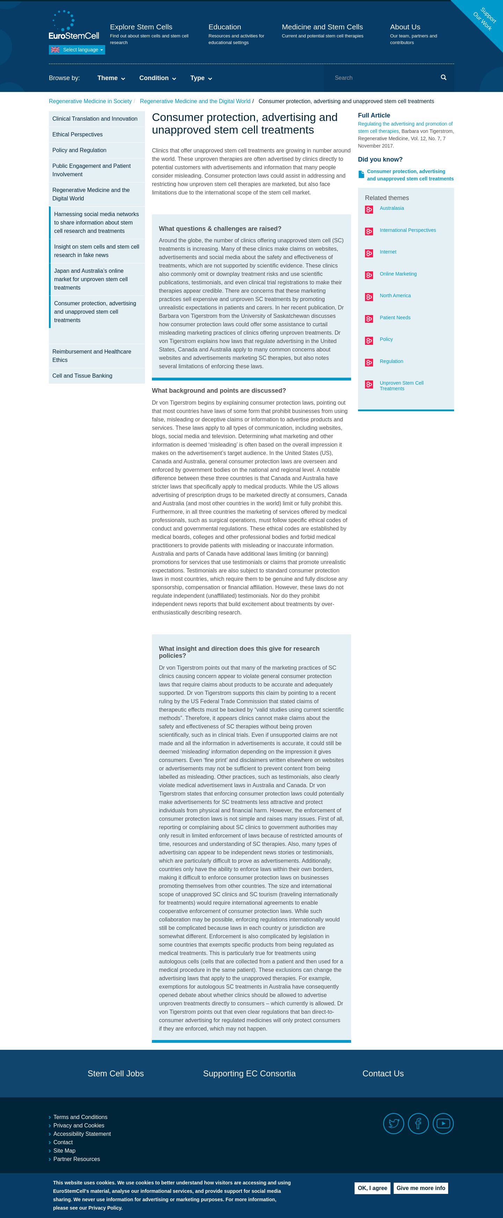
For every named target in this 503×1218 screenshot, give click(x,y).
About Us (405, 27)
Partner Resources (76, 1159)
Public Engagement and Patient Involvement (91, 170)
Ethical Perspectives (77, 134)
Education (225, 27)
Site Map (64, 1151)
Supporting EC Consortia (249, 1073)
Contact (63, 1142)
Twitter (393, 1123)
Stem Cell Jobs (116, 1073)
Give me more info (420, 1193)
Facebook (418, 1123)
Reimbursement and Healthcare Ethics (91, 356)
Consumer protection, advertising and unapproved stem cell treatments (95, 311)
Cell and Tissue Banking (82, 376)
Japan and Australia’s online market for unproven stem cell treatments (91, 279)
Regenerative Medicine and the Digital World (195, 101)
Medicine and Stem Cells (322, 27)
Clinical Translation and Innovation (95, 119)
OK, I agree (372, 1193)
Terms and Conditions (80, 1117)
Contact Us (383, 1073)
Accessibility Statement (82, 1134)
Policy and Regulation (79, 150)
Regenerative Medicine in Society (90, 101)
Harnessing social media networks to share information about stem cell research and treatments (96, 222)
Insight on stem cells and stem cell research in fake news (96, 251)
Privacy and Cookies (78, 1125)
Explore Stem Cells (141, 27)
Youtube (443, 1123)
